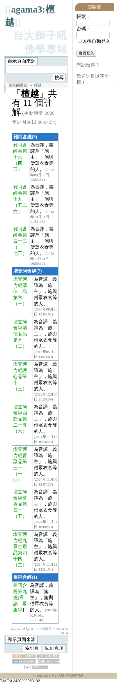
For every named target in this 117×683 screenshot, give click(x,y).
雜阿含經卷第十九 (20, 193)
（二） (20, 346)
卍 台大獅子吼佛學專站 (67, 675)
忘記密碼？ (88, 64)
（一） (20, 303)
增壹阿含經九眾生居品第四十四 (20, 546)
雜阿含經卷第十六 (20, 151)
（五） (20, 516)
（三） (20, 388)
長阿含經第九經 (20, 591)
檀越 (38, 85)
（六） (20, 431)
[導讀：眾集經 (20, 603)
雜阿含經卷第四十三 (20, 234)
